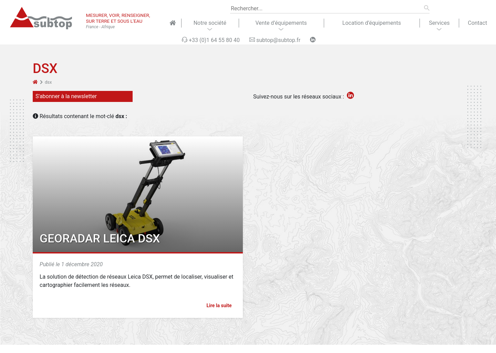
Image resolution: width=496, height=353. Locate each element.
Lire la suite (222, 305)
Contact (477, 23)
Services (439, 23)
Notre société (210, 23)
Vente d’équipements (281, 23)
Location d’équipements (371, 23)
